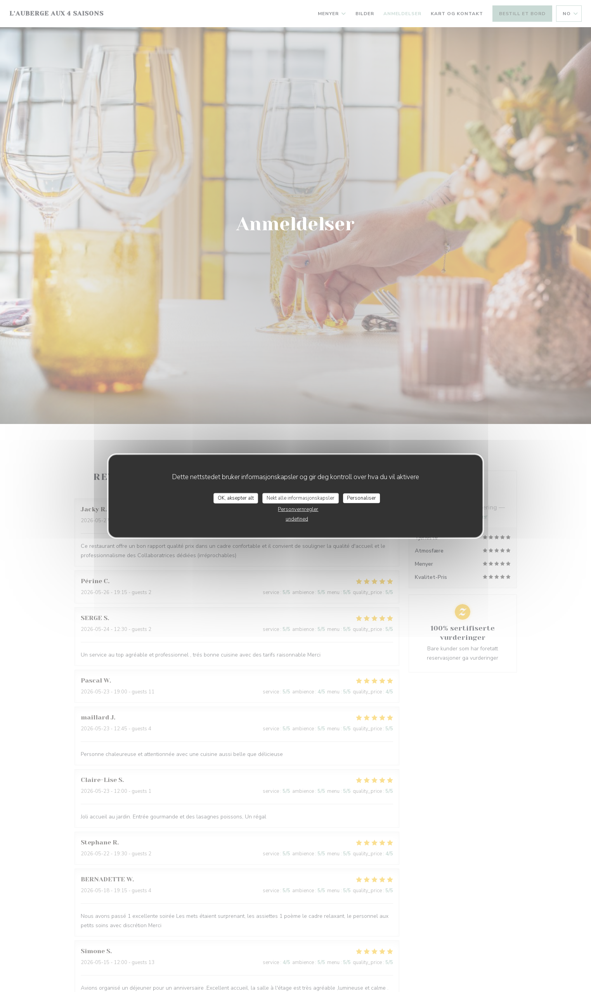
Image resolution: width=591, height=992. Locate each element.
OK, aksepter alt (236, 497)
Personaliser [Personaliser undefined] (361, 497)
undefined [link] (297, 519)
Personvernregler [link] (298, 509)
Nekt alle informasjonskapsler (300, 497)
